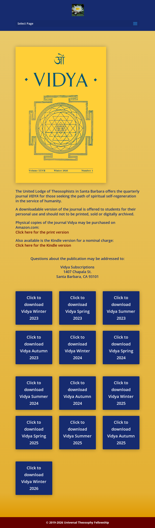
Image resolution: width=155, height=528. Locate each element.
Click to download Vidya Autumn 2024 (77, 393)
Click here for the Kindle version (43, 245)
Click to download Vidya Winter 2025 (121, 393)
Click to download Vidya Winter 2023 (33, 308)
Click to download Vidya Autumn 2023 (34, 347)
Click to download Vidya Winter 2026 (33, 478)
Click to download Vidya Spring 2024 (121, 347)
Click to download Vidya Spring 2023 (77, 308)
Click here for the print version (42, 232)
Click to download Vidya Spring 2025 (34, 432)
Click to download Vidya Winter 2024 (77, 347)
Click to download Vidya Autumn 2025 (121, 432)
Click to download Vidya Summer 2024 (34, 393)
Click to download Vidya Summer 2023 (121, 308)
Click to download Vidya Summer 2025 (77, 432)
